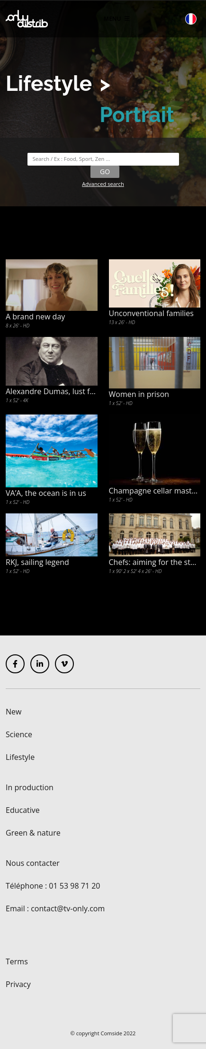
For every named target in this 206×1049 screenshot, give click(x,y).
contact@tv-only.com (68, 908)
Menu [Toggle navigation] (116, 19)
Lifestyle (49, 83)
